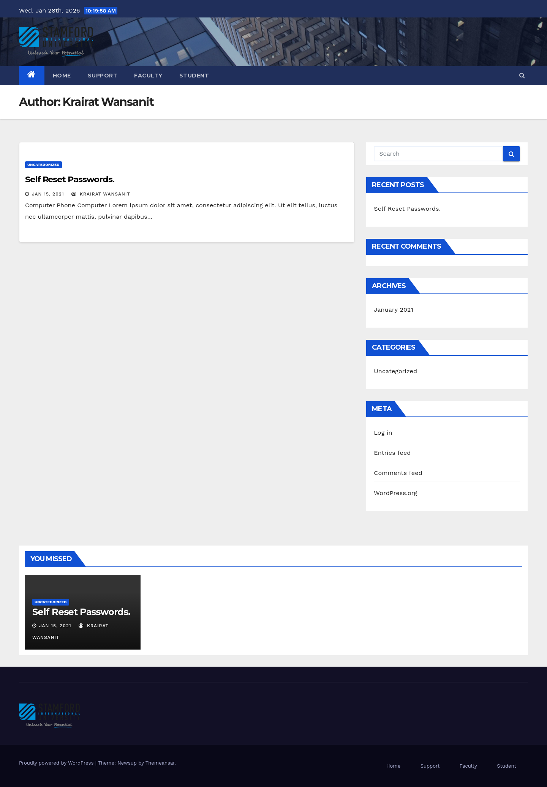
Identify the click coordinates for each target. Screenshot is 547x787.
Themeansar (160, 763)
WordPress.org (395, 493)
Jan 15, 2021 (48, 194)
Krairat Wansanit (100, 194)
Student (194, 75)
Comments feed (398, 472)
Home (62, 75)
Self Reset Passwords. (69, 179)
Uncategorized (43, 164)
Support (103, 75)
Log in (383, 432)
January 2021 (393, 309)
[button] (522, 75)
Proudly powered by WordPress (57, 763)
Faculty (148, 75)
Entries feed (392, 452)
